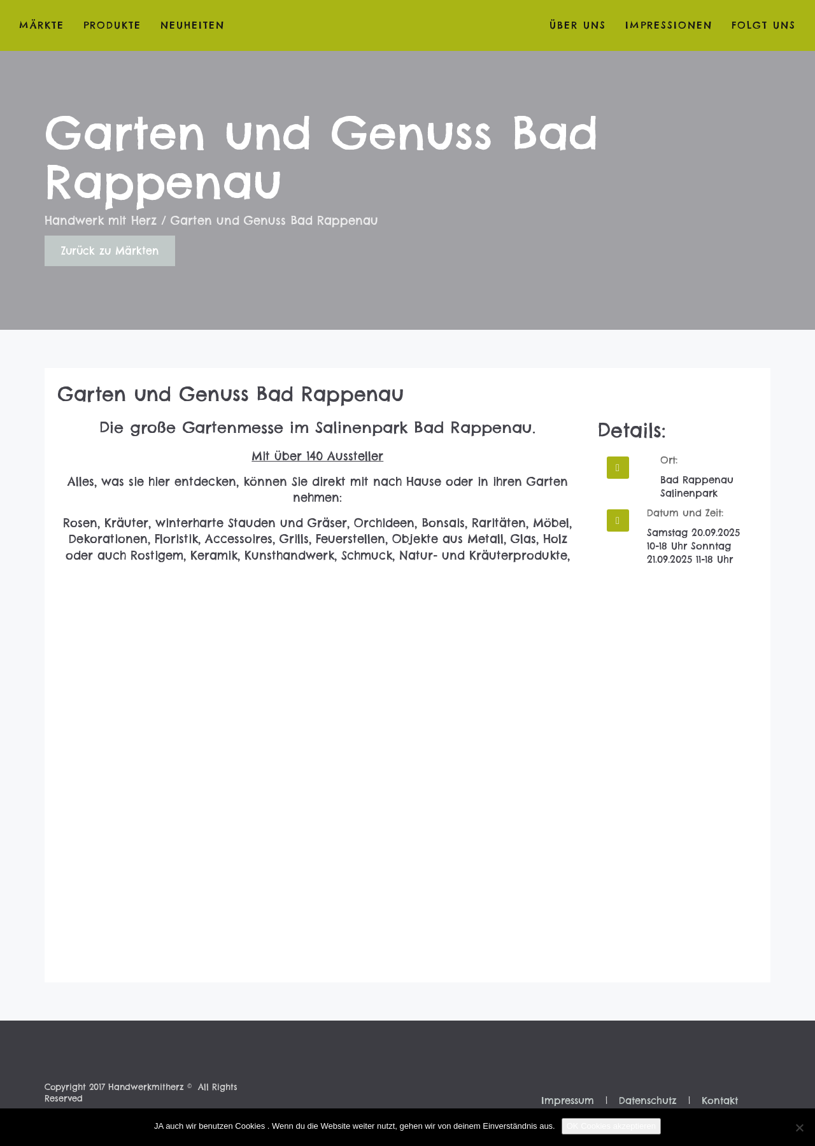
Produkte (112, 25)
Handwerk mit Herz (101, 220)
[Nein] (799, 1127)
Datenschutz (648, 1100)
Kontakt (720, 1100)
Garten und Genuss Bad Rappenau (230, 394)
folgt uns (764, 25)
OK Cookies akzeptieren (611, 1126)
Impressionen (668, 25)
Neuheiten (192, 25)
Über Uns (577, 25)
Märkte (41, 25)
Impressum (567, 1100)
